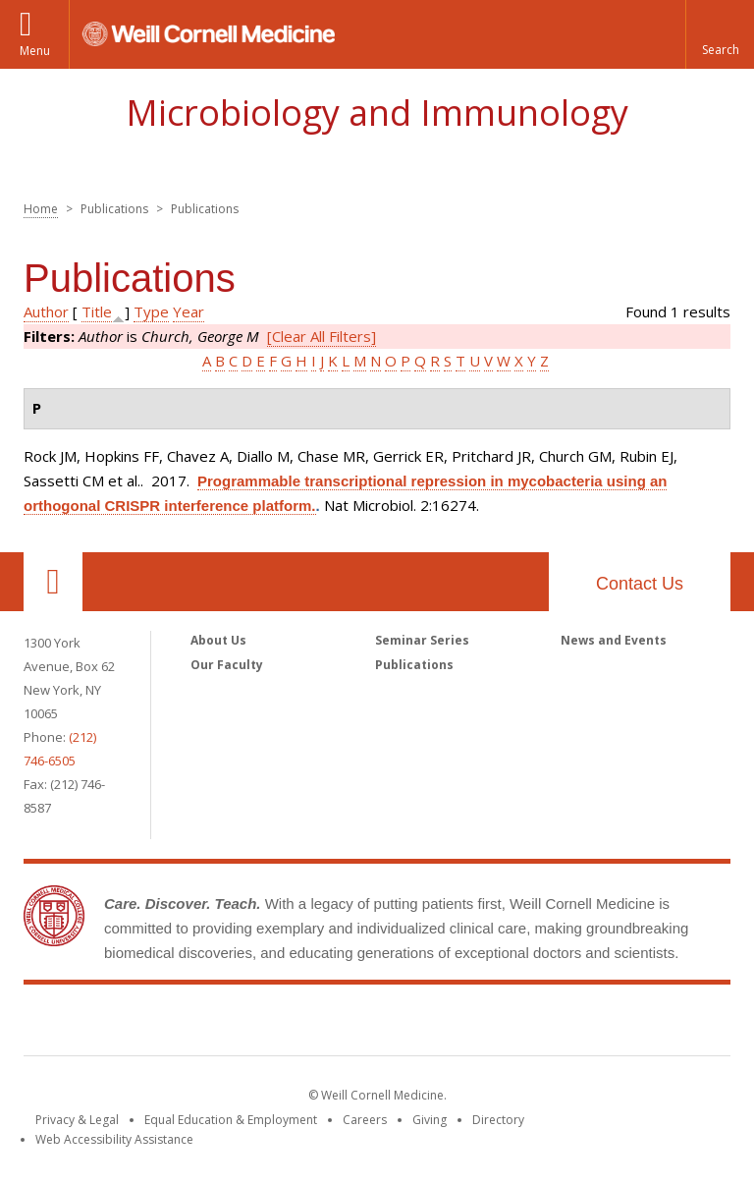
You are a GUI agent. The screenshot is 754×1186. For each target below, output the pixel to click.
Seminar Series (422, 640)
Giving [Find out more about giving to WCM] (429, 1119)
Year (188, 311)
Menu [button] (35, 50)
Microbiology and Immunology (377, 112)
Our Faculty (226, 664)
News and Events (614, 640)
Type (151, 311)
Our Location (53, 581)
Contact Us (639, 583)
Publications (414, 664)
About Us (218, 640)
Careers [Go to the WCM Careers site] (365, 1119)
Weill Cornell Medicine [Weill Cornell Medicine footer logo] (377, 1024)
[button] (719, 34)
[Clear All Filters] (321, 336)
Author (46, 311)
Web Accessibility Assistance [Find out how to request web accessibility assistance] (114, 1139)
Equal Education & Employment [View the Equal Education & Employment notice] (230, 1119)
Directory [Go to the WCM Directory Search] (498, 1119)
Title (96, 311)
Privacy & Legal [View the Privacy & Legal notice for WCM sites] (77, 1119)
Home (41, 208)
